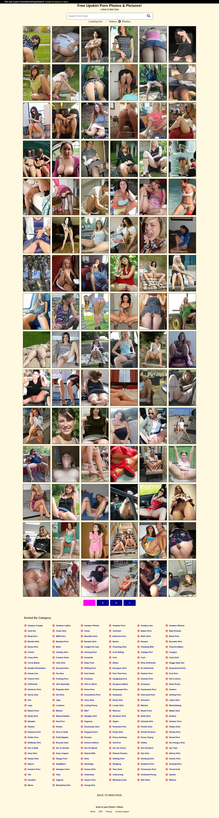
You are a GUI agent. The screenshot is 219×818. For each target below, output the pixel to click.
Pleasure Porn (34, 732)
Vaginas (59, 780)
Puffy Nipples (62, 737)
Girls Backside (63, 684)
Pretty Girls (118, 732)
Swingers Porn (63, 769)
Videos (111, 21)
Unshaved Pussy (148, 774)
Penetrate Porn (119, 727)
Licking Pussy (90, 705)
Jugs (58, 700)
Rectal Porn (174, 737)
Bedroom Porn (119, 636)
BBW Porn (61, 636)
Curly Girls (174, 657)
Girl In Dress (175, 679)
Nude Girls (146, 716)
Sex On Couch (119, 748)
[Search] (110, 16)
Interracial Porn (148, 695)
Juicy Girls (89, 700)
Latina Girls (174, 700)
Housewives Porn (92, 695)
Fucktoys (88, 679)
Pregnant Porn (91, 732)
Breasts (144, 641)
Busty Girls (33, 647)
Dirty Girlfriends (148, 663)
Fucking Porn (62, 679)
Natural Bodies (63, 716)
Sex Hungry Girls (177, 743)
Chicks (31, 652)
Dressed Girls (62, 668)
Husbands (117, 695)
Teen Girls (117, 769)
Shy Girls (145, 753)
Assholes (117, 631)
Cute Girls (60, 663)
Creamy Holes (62, 657)
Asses (87, 631)
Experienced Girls (177, 668)
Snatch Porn (175, 758)
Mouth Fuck (146, 711)
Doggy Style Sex (176, 663)
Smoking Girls (147, 758)
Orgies (116, 721)
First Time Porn (120, 673)
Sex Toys (173, 748)
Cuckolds (88, 657)
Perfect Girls (146, 727)
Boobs (116, 641)
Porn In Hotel (62, 732)
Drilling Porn (90, 668)
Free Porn (173, 673)
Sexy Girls (32, 753)
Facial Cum (33, 673)
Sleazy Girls (33, 758)
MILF (86, 711)
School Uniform (91, 743)
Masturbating (175, 705)
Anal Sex (32, 631)
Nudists (172, 716)
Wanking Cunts (120, 780)
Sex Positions (147, 748)
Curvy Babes (34, 663)
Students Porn (147, 764)
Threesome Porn (148, 769)
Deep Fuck (89, 663)
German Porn (147, 679)
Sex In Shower (62, 748)
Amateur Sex (147, 625)
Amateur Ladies (63, 625)
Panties (31, 727)
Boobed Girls (90, 641)
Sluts (86, 758)
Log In (65, 2)
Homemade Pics (120, 689)
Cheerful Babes (176, 647)
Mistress (116, 711)
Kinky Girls (118, 700)
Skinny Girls (175, 753)
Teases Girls (90, 769)
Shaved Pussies (120, 753)
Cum (115, 657)
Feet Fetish (89, 673)
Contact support (122, 811)
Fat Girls (60, 673)
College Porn (147, 652)
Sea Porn (117, 743)
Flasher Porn (147, 673)
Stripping (117, 764)
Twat (58, 774)
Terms (92, 811)
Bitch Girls (146, 636)
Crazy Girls (33, 657)
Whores (172, 780)
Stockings (89, 764)
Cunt (143, 657)
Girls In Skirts (90, 684)
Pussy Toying (147, 737)
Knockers (145, 700)
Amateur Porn (119, 625)
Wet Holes (145, 780)
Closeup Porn (90, 652)
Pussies (88, 737)
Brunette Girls (175, 641)
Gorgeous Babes (120, 684)
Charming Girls (120, 647)
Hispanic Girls (62, 689)
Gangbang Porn (120, 679)
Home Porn (89, 689)
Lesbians (60, 705)
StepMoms (61, 764)
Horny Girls (33, 695)
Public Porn (33, 737)
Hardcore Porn (34, 689)
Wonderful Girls (63, 785)
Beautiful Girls (90, 636)
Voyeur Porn (90, 780)
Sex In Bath (33, 748)
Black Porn (174, 636)
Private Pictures (148, 732)
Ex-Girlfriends (147, 668)
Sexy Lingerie (62, 753)
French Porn (33, 679)
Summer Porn (34, 769)
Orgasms (88, 721)
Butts (58, 647)
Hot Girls (60, 695)
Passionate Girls (91, 727)
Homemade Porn (148, 689)
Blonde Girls (33, 641)
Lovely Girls (118, 705)
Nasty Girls (33, 716)
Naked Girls (174, 711)
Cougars (173, 652)
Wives (30, 785)
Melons (59, 711)
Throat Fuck (174, 769)
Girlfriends (33, 684)
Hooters (172, 689)
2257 (100, 811)
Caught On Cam (91, 647)
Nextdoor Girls (119, 716)
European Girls (120, 668)
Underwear (89, 774)
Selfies (144, 743)
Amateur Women (176, 625)
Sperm (31, 764)
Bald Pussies (175, 631)
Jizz (29, 700)
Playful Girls (175, 727)
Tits (29, 774)
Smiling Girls (119, 758)
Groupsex (145, 684)
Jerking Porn (175, 695)
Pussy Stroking (120, 737)
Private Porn (175, 732)
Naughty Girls (90, 716)
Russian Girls (62, 743)
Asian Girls (61, 631)
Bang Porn (33, 636)
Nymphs (31, 721)
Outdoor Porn (175, 721)
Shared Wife (90, 753)
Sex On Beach (90, 748)
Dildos (115, 663)
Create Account (52, 2)
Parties (59, 727)
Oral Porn (60, 721)
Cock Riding (118, 652)
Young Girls (89, 785)
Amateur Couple (35, 625)
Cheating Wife (147, 647)
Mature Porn (33, 711)
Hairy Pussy (174, 684)
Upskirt (172, 774)
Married (144, 705)
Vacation (32, 780)
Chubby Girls (62, 652)
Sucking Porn (175, 764)
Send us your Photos (105, 807)
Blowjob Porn (62, 641)
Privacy (109, 811)
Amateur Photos (91, 625)
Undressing (118, 774)
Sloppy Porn (61, 758)
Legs (30, 705)
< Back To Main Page (109, 9)
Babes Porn (146, 631)
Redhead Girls (34, 743)
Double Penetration (36, 668)
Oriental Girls (147, 721)
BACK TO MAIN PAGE (109, 795)
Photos (124, 21)
